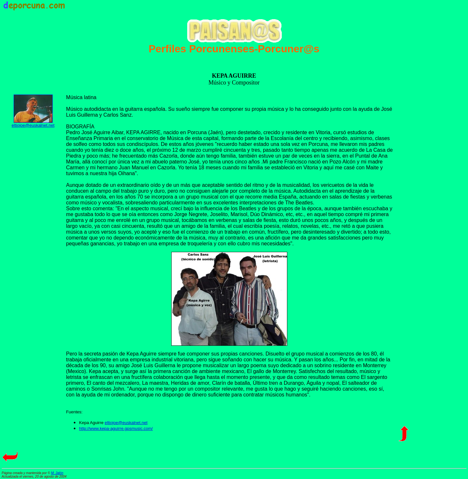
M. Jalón (57, 473)
